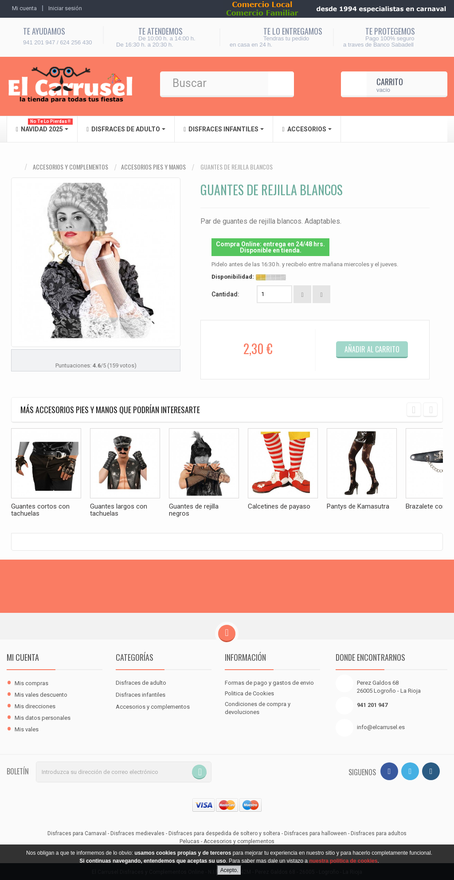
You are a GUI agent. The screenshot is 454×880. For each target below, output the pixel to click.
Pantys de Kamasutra (358, 506)
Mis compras (31, 682)
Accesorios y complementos (70, 166)
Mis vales (27, 728)
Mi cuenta (23, 656)
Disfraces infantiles (140, 694)
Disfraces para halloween (315, 832)
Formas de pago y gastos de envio (269, 682)
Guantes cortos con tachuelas (40, 509)
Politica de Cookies (249, 692)
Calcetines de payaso (279, 506)
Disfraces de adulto (141, 682)
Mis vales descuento (41, 694)
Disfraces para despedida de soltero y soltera (224, 832)
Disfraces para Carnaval (76, 832)
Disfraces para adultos (379, 832)
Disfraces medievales (137, 832)
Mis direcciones (35, 705)
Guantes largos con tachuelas (118, 509)
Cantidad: (225, 294)
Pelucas (190, 840)
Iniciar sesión (65, 8)
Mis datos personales (42, 717)
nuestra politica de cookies (343, 861)
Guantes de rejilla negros (194, 509)
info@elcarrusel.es (381, 726)
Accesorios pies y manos (153, 166)
